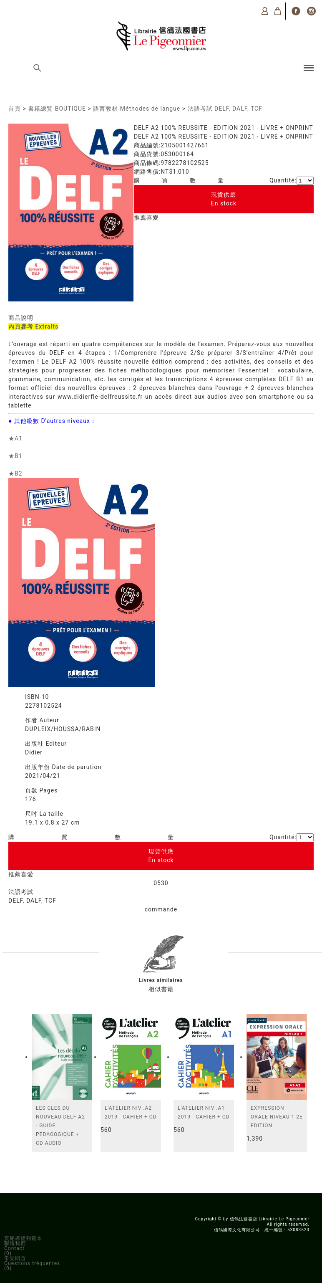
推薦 (140, 217)
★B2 (15, 473)
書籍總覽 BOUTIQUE (57, 108)
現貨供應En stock (223, 199)
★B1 (15, 456)
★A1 (15, 438)
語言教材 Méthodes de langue (136, 108)
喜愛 (152, 217)
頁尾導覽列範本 (23, 1238)
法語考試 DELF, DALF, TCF (225, 108)
